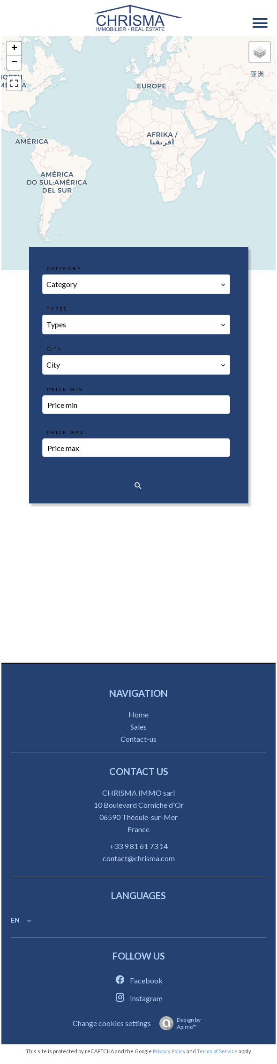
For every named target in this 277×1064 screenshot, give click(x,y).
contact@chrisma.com (139, 858)
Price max (65, 432)
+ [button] (14, 49)
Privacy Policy (169, 1051)
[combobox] (136, 284)
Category (64, 268)
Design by (178, 1023)
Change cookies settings (112, 1023)
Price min (65, 389)
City (54, 349)
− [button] (14, 63)
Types (57, 308)
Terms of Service (217, 1051)
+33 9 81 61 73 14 (139, 846)
